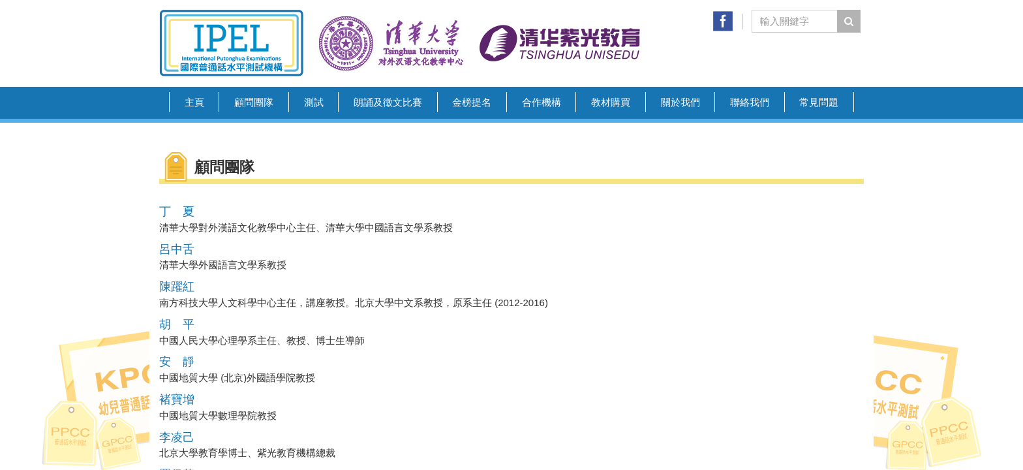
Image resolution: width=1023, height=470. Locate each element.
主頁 (194, 102)
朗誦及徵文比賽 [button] (388, 102)
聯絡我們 (749, 102)
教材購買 (610, 102)
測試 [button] (314, 102)
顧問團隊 (253, 102)
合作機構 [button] (541, 102)
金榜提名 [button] (471, 102)
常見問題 (818, 102)
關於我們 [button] (680, 102)
